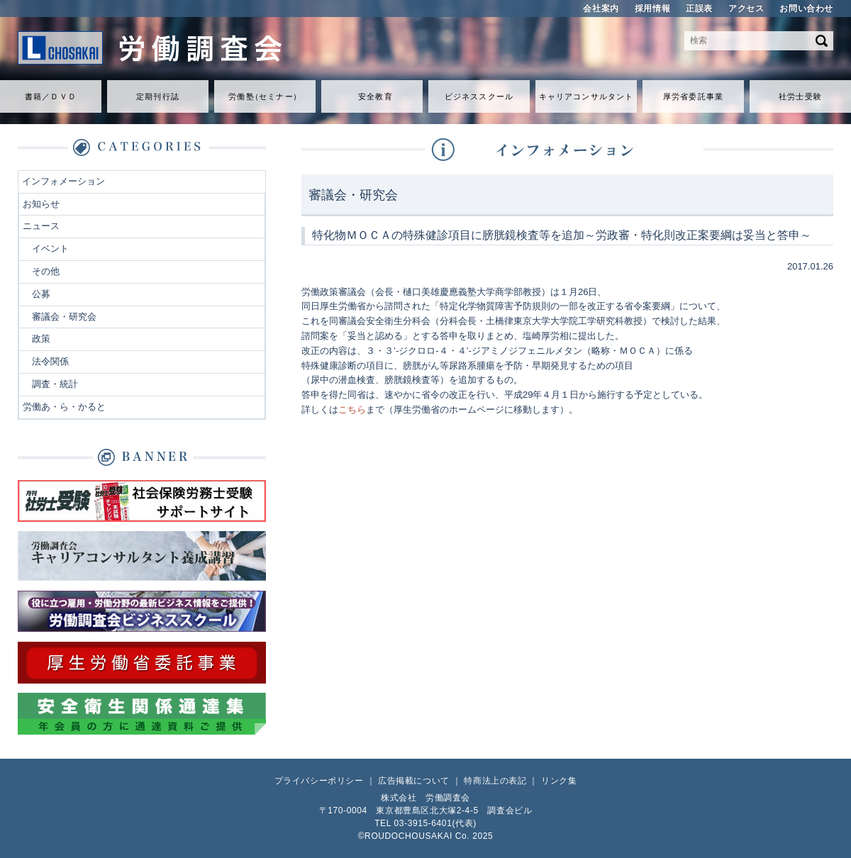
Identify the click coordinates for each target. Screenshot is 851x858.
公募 (41, 294)
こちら (352, 409)
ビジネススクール (479, 96)
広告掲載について (414, 781)
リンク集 (559, 781)
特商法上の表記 (495, 781)
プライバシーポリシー (319, 781)
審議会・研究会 (64, 316)
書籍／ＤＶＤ (51, 96)
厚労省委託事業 (693, 96)
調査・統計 (55, 384)
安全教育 (375, 96)
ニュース (41, 226)
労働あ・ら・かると (64, 406)
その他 (46, 271)
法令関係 (50, 361)
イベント (50, 248)
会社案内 (600, 8)
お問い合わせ (806, 8)
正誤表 (699, 8)
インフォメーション (63, 181)
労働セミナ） (264, 96)
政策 (41, 338)
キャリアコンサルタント (586, 96)
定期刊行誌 (157, 96)
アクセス (746, 8)
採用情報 (652, 8)
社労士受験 (800, 96)
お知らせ (41, 204)
